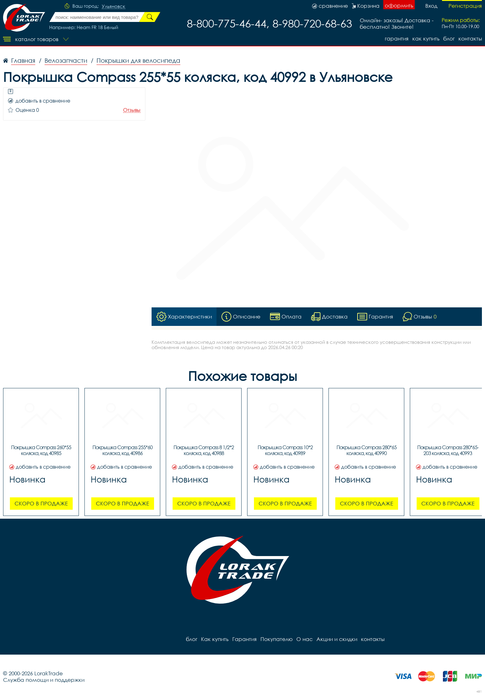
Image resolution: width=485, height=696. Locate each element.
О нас (304, 639)
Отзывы (131, 110)
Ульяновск (113, 6)
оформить (399, 5)
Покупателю (276, 639)
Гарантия (397, 38)
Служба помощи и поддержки (43, 680)
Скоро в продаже (41, 503)
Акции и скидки (336, 639)
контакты (470, 38)
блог (449, 38)
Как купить (426, 38)
